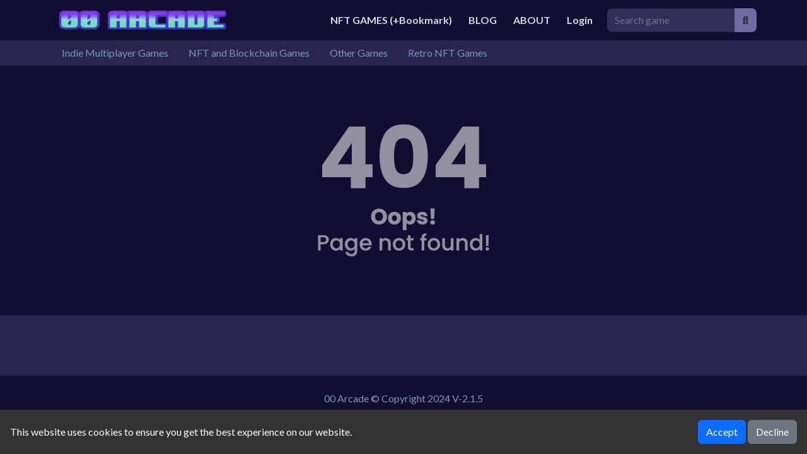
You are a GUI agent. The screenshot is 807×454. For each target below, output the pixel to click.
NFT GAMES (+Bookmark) (391, 20)
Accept (722, 432)
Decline (772, 432)
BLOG (482, 20)
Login (580, 20)
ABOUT (531, 20)
